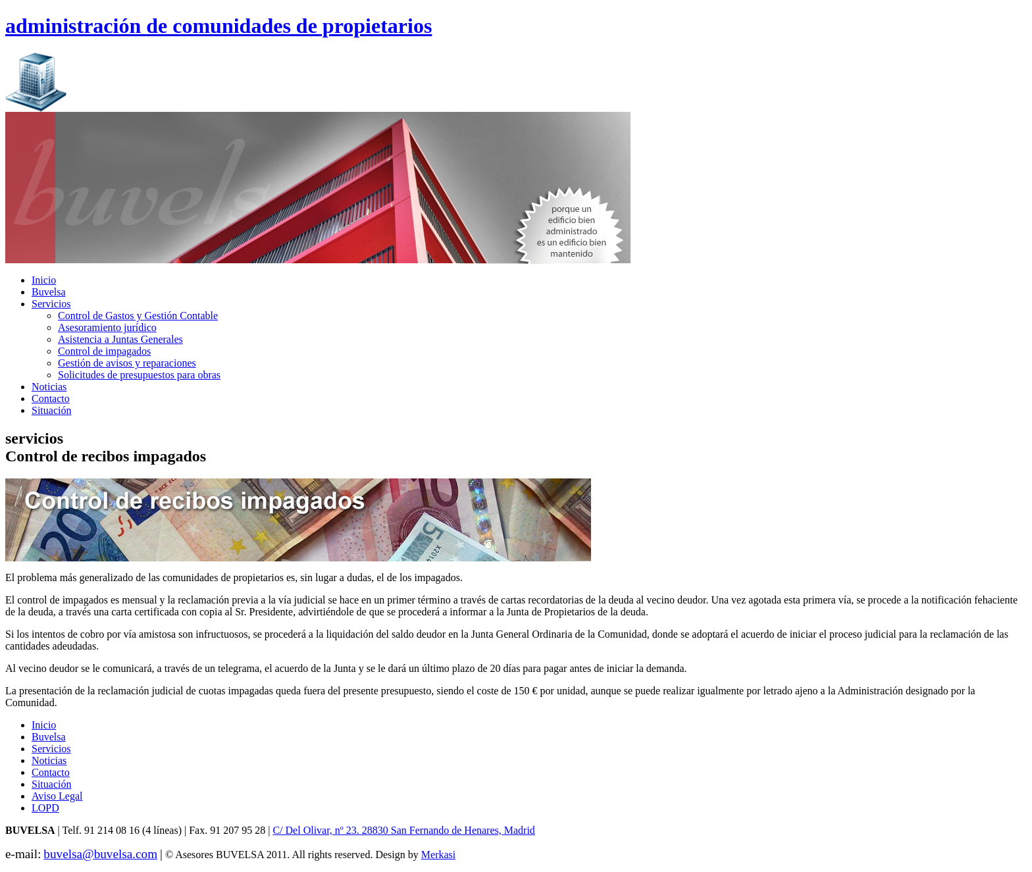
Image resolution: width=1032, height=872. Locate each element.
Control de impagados (104, 351)
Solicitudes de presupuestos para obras (139, 374)
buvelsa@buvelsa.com (100, 854)
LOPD (45, 807)
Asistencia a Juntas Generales (120, 339)
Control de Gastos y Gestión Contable (138, 315)
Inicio (44, 280)
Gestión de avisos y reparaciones (127, 363)
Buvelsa (49, 291)
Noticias (49, 386)
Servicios (51, 303)
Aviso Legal (57, 796)
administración (218, 26)
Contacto (51, 398)
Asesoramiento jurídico (107, 327)
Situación (51, 410)
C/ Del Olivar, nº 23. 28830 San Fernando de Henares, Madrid (403, 830)
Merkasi (438, 854)
